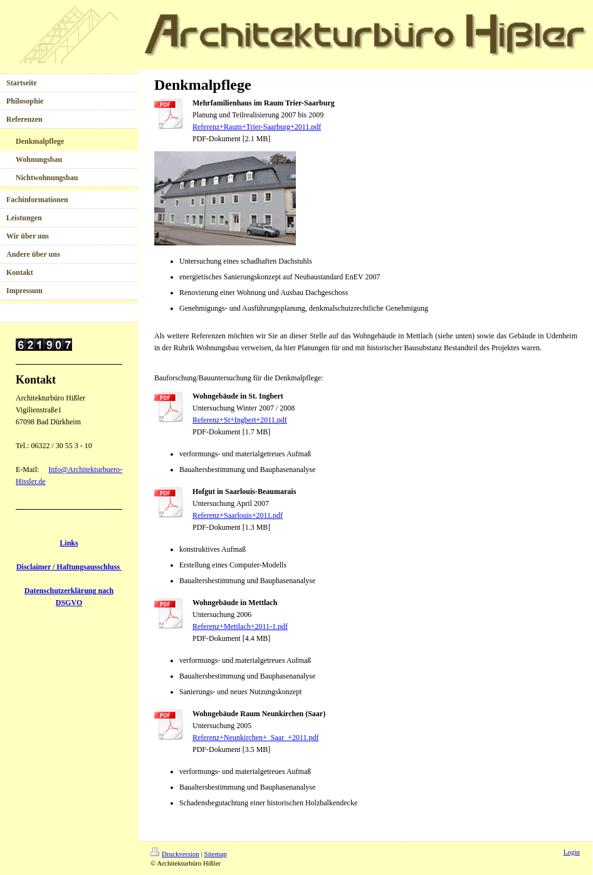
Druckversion (174, 853)
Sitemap (215, 853)
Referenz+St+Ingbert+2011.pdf (239, 420)
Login (572, 852)
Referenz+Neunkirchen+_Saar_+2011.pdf (255, 737)
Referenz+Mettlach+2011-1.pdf (240, 626)
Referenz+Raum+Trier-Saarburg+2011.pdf (256, 126)
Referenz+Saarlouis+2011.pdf (237, 515)
